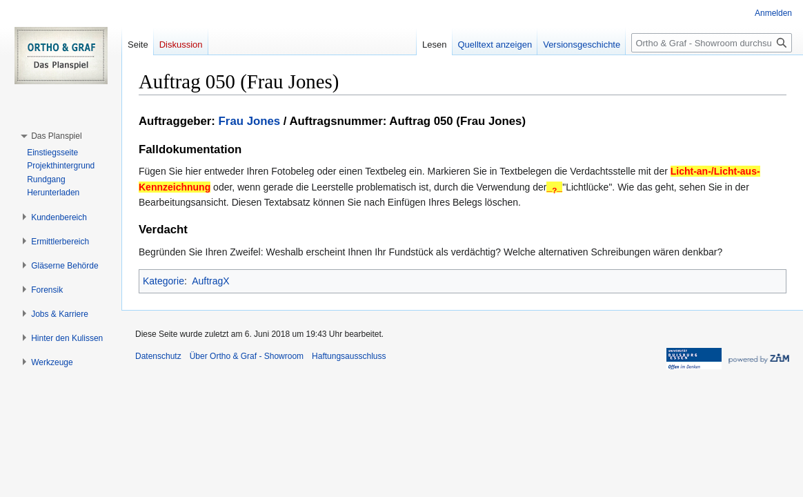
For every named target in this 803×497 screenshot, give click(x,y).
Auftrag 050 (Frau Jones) (457, 121)
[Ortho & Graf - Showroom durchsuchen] (711, 42)
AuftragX (210, 280)
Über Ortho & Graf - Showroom (247, 356)
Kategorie (163, 280)
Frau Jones (250, 121)
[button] (56, 136)
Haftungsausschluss (349, 356)
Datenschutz (158, 356)
